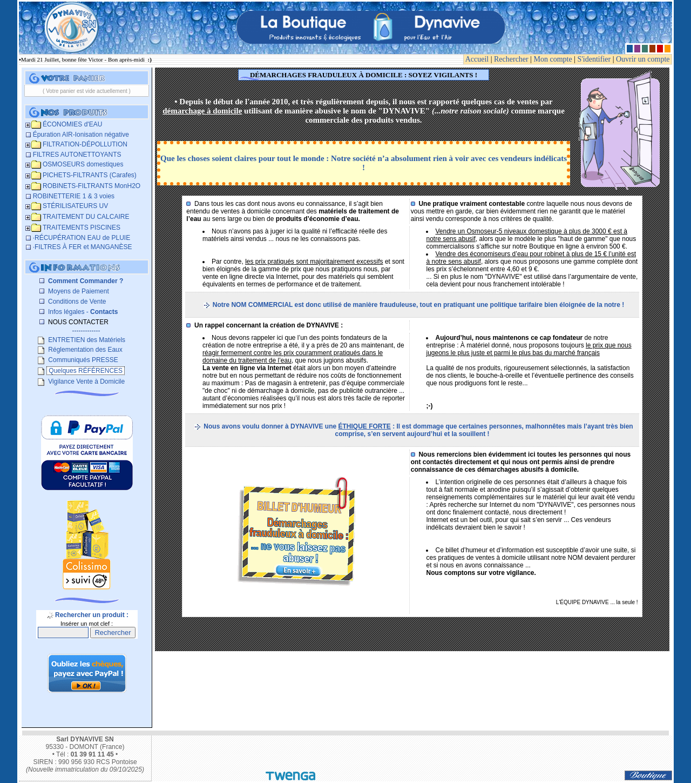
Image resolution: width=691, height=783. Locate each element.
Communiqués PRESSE (82, 360)
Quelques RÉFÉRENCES (85, 370)
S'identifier (594, 59)
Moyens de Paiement (77, 291)
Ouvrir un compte (643, 59)
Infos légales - (82, 312)
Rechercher (511, 59)
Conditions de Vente (76, 301)
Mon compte (553, 59)
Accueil (477, 59)
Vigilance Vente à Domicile (85, 381)
